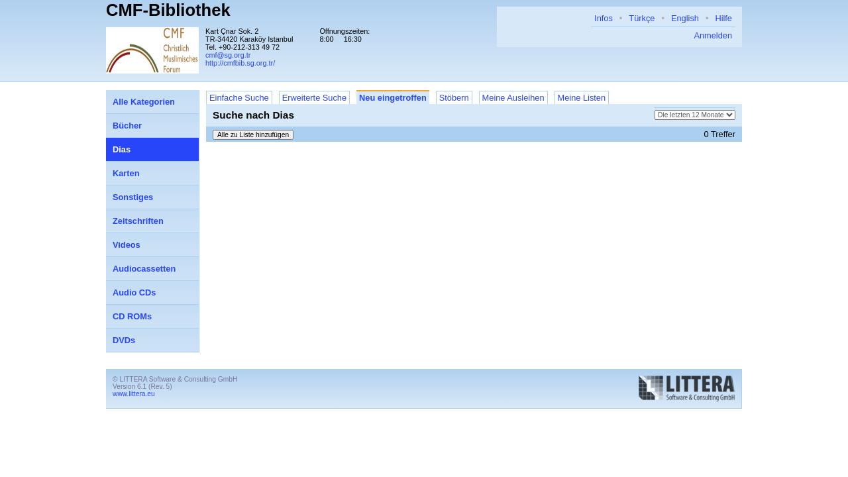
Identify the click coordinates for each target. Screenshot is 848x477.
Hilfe (723, 18)
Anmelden (713, 35)
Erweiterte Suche (314, 98)
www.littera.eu (134, 394)
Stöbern (454, 98)
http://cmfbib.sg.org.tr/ (240, 63)
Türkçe (642, 18)
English (685, 18)
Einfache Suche (239, 98)
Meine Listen (582, 98)
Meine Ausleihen (513, 98)
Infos (603, 18)
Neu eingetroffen (393, 98)
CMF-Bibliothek (168, 10)
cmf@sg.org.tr (227, 55)
